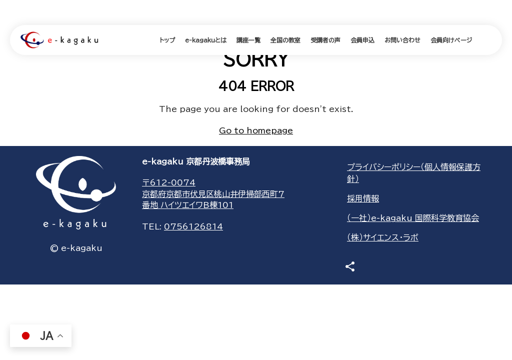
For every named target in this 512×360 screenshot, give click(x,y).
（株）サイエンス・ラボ (382, 238)
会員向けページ (451, 40)
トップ (167, 40)
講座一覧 (248, 40)
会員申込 (362, 40)
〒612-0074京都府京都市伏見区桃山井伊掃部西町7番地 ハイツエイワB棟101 (213, 193)
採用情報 (363, 198)
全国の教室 (285, 40)
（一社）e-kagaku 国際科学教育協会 (413, 218)
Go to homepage (256, 130)
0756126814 (193, 226)
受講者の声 (325, 40)
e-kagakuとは (205, 40)
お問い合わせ (402, 40)
